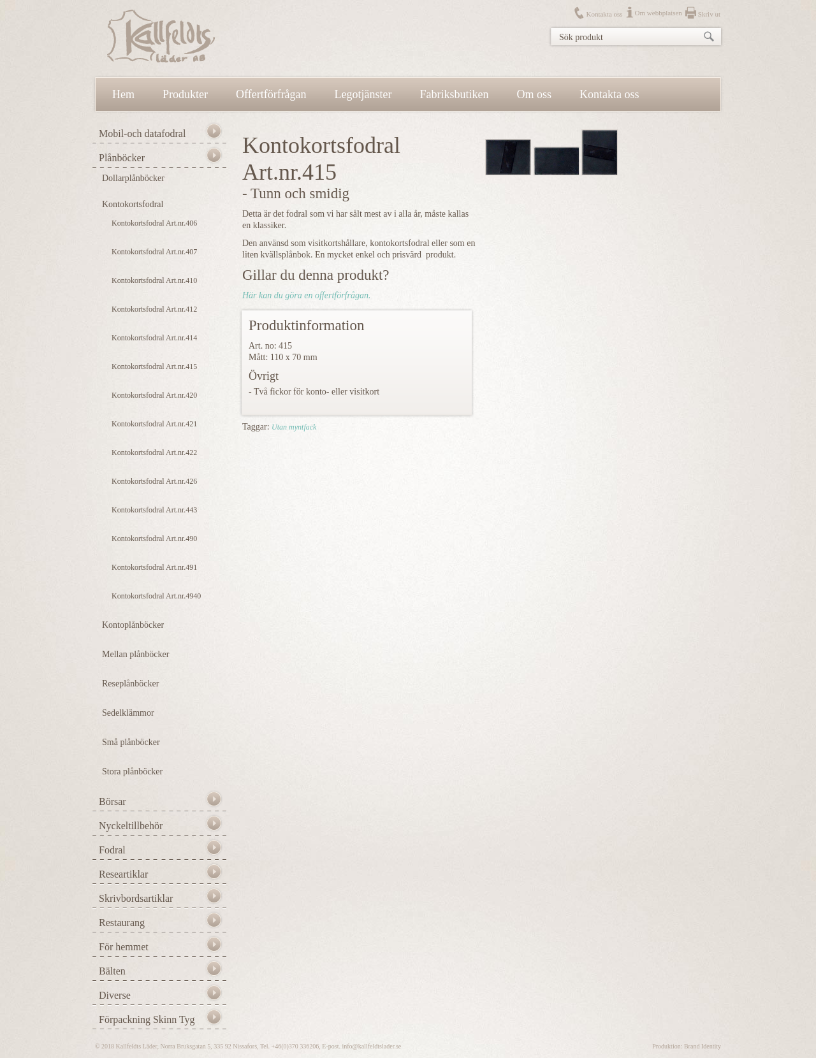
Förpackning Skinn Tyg (147, 1019)
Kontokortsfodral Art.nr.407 (154, 251)
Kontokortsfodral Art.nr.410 (154, 280)
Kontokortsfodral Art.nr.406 (154, 223)
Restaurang (122, 922)
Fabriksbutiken (454, 94)
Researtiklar (123, 874)
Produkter (185, 94)
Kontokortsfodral (132, 204)
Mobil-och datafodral (142, 133)
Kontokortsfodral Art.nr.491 (154, 567)
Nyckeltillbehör (131, 825)
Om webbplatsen (658, 13)
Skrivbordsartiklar (136, 898)
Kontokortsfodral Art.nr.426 (154, 481)
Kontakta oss (604, 14)
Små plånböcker (131, 742)
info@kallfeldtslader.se (371, 1046)
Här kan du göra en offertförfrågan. (306, 295)
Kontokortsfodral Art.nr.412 (154, 309)
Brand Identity (702, 1046)
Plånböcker (122, 157)
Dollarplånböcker (133, 178)
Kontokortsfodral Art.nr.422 (154, 452)
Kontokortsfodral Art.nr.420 (154, 395)
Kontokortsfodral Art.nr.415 (154, 366)
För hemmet (124, 946)
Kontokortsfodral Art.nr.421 (154, 423)
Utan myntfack (294, 427)
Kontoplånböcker (133, 625)
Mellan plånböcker (135, 654)
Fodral (112, 849)
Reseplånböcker (130, 683)
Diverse (115, 995)
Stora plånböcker (132, 771)
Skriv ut (709, 14)
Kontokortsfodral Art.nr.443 (154, 509)
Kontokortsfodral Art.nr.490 (154, 538)
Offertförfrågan (271, 94)
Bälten (112, 971)
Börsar (112, 801)
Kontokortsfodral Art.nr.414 (154, 337)
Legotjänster (363, 94)
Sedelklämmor (128, 713)
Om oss (534, 94)
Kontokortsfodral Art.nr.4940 (156, 595)
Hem (123, 94)
